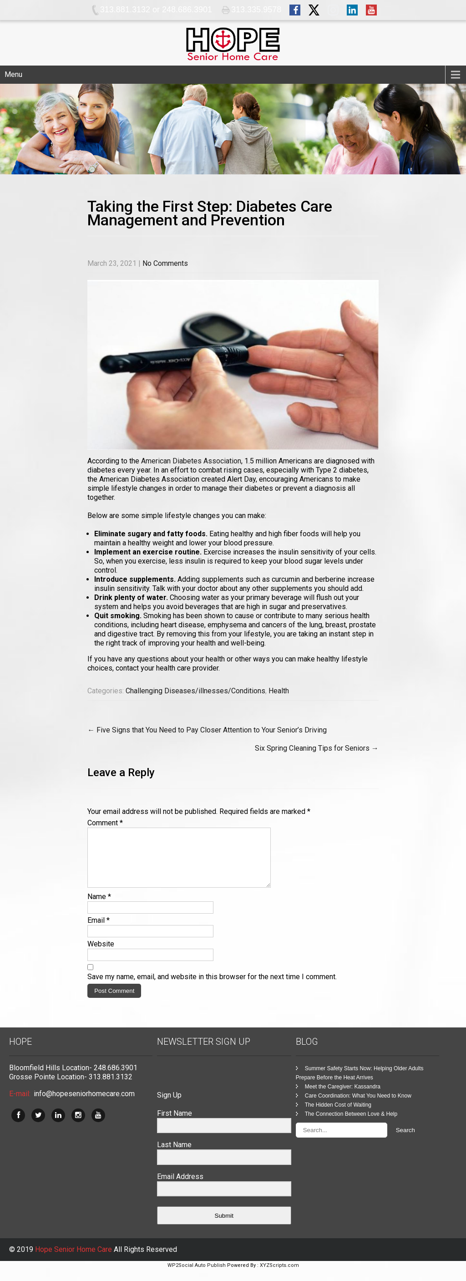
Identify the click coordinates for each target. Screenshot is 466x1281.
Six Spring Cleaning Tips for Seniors (317, 748)
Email (98, 931)
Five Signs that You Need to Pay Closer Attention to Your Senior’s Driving (207, 730)
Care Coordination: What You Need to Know (358, 1106)
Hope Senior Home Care (74, 1260)
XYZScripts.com (279, 1276)
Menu (13, 74)
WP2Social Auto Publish (196, 1276)
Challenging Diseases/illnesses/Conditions (195, 690)
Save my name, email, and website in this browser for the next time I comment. (212, 987)
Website (100, 955)
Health (278, 690)
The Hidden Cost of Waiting (338, 1116)
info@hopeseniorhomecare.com (84, 1104)
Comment (105, 822)
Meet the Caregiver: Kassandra (342, 1097)
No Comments (165, 263)
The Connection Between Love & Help (351, 1125)
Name (99, 907)
